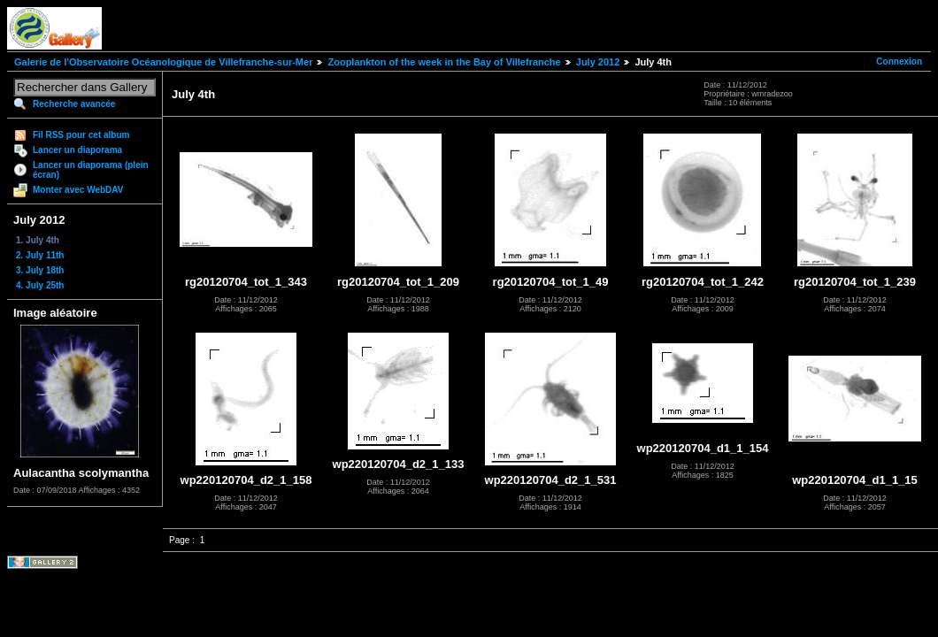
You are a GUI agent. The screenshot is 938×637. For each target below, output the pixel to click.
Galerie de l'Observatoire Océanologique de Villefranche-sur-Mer (163, 62)
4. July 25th (40, 285)
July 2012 (598, 62)
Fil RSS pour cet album (81, 135)
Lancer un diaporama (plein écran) (91, 170)
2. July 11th (40, 255)
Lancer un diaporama (77, 150)
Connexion (899, 61)
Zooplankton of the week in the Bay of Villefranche (443, 62)
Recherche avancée (74, 104)
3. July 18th (40, 270)
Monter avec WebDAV (78, 190)
